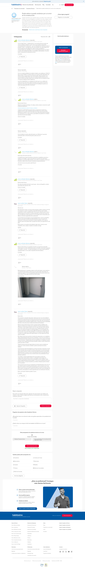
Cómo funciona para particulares (17, 549)
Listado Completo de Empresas (64, 527)
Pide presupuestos (69, 4)
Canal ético (45, 551)
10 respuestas (25, 29)
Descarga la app (30, 553)
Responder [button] (22, 56)
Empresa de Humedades (31, 529)
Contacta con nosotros (63, 549)
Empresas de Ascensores (31, 525)
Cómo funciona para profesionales (33, 549)
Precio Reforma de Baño (16, 525)
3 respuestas (15, 420)
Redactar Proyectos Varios (20, 439)
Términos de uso (27, 560)
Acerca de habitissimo (47, 549)
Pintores (28, 537)
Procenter (45, 531)
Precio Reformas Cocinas (16, 537)
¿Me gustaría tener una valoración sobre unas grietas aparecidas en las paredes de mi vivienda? (32, 417)
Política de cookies (46, 560)
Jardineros (29, 535)
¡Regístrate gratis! (47, 1)
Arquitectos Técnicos (30, 8)
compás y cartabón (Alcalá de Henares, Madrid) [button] (27, 41)
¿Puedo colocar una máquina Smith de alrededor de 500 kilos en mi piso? (29, 423)
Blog (44, 525)
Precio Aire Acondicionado (16, 533)
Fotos (44, 529)
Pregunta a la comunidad (63, 17)
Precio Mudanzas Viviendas (16, 529)
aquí (61, 59)
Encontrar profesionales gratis (63, 51)
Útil (19, 64)
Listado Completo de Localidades (65, 529)
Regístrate (13, 551)
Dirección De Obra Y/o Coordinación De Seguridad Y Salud (42, 439)
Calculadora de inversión (31, 555)
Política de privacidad (36, 560)
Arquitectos (29, 544)
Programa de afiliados (47, 553)
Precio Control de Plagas (16, 544)
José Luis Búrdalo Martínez (24, 40)
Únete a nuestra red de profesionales (27, 508)
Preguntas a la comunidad (19, 8)
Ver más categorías (18, 475)
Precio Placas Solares (15, 535)
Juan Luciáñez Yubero (22, 203)
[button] (14, 15)
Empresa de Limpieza (31, 527)
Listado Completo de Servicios (64, 525)
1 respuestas (15, 425)
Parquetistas (29, 533)
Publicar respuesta (46, 405)
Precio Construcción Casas (16, 531)
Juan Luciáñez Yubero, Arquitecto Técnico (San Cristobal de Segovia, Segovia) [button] (33, 204)
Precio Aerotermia (15, 527)
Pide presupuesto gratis (32, 445)
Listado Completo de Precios (64, 523)
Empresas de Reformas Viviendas (33, 531)
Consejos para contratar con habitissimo (19, 553)
